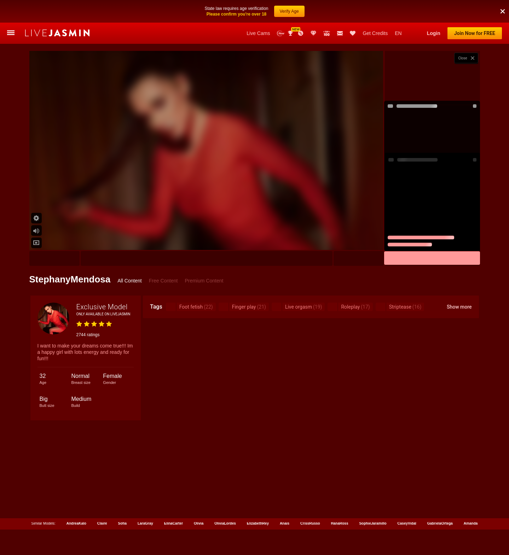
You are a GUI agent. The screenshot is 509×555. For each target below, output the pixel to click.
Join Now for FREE (474, 33)
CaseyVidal (407, 523)
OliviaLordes (225, 523)
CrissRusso (310, 523)
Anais (284, 523)
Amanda (471, 523)
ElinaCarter (173, 523)
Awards (291, 33)
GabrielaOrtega (440, 523)
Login (433, 33)
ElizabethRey (258, 523)
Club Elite (313, 33)
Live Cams (258, 33)
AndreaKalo (76, 523)
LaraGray (145, 523)
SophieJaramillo (372, 523)
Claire (102, 523)
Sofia (122, 523)
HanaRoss (339, 523)
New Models (280, 33)
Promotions (300, 33)
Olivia (198, 523)
